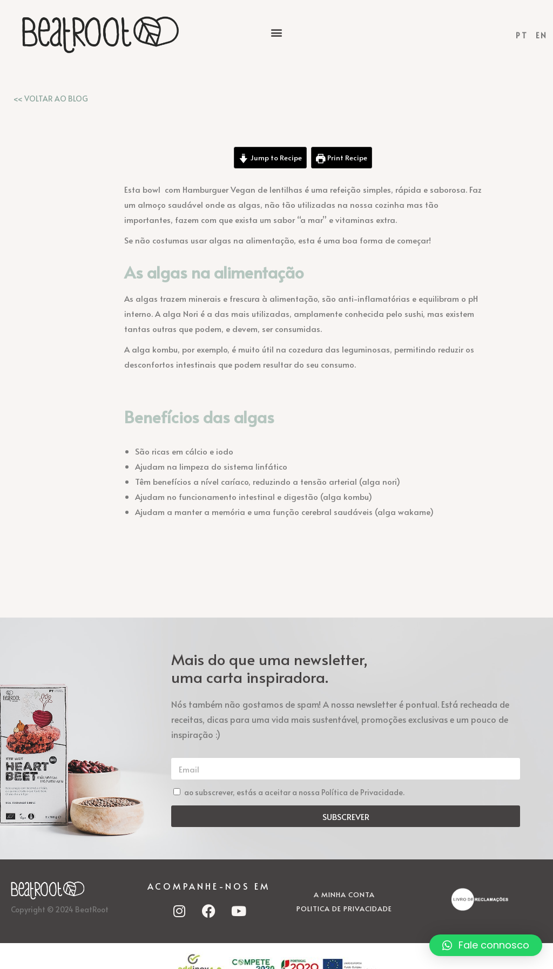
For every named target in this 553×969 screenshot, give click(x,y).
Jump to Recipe (270, 157)
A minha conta (344, 894)
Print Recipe (341, 157)
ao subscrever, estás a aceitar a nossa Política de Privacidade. (294, 792)
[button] (276, 32)
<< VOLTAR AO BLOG (51, 98)
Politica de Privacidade (344, 908)
